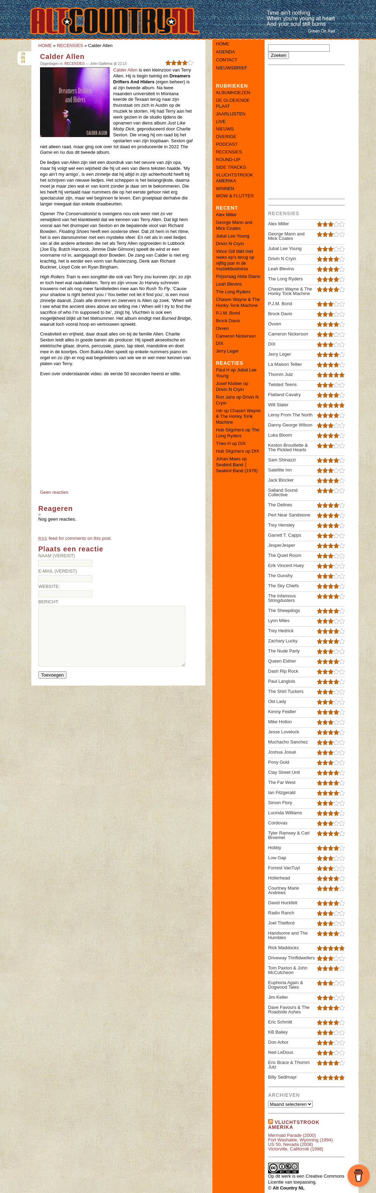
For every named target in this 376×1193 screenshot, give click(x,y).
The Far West (282, 782)
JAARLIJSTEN (230, 113)
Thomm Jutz (280, 374)
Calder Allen (62, 56)
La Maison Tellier (285, 364)
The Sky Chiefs (283, 585)
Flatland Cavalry (284, 394)
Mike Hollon (280, 721)
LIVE (221, 121)
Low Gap (277, 857)
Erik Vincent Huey (286, 565)
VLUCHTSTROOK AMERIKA (234, 177)
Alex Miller (226, 214)
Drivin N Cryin (230, 243)
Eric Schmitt (280, 1022)
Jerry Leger (227, 351)
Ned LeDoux (280, 1052)
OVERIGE (226, 136)
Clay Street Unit (284, 772)
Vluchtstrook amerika (294, 1124)
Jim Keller (278, 997)
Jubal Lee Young (232, 236)
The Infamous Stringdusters (282, 598)
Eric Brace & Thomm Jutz (289, 1065)
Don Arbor (278, 1042)
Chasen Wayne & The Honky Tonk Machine (238, 302)
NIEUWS (225, 128)
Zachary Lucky (283, 640)
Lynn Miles (279, 620)
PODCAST (227, 144)
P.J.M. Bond (228, 313)
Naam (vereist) (56, 555)
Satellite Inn (280, 470)
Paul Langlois (281, 681)
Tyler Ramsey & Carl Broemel (289, 835)
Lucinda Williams (285, 812)
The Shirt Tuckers (286, 691)
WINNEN (225, 188)
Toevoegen (52, 675)
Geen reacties (54, 492)
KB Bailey (278, 1032)
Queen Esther (282, 661)
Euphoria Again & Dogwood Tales (285, 985)
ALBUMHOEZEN (233, 92)
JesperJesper (281, 545)
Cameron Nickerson (236, 336)
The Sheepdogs (284, 610)
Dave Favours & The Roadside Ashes (289, 1009)
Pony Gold (278, 762)
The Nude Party (284, 651)
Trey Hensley (281, 525)
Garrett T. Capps (284, 535)
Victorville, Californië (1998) (295, 1149)
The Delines (280, 504)
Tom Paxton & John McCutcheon (287, 970)
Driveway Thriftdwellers (291, 957)
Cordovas (278, 822)
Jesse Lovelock (283, 731)
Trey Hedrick (280, 630)
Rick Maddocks (283, 947)
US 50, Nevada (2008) (290, 1144)
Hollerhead (279, 878)
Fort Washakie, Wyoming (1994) (300, 1139)
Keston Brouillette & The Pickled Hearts (288, 447)
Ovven (222, 328)
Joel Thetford (281, 923)
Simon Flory (280, 802)
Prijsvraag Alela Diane (238, 276)
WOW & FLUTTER (235, 195)
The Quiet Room (284, 555)
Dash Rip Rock (283, 671)
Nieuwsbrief (231, 67)
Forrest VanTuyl (284, 867)
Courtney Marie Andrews (283, 890)
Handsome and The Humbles (288, 935)
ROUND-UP (228, 159)
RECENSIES (70, 45)
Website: (49, 586)
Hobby (274, 847)
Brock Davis (228, 320)
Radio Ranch (281, 912)
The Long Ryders (233, 291)
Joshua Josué (282, 752)
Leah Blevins (229, 284)
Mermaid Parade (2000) (292, 1135)
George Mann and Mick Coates (234, 225)
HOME (45, 45)
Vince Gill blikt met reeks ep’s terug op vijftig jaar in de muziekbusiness (235, 260)
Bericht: (48, 601)
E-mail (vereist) (57, 571)
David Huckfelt (282, 902)
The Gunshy (280, 575)
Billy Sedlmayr (282, 1077)
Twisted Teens (282, 384)
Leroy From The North (290, 414)
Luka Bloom (280, 435)
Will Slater (278, 404)
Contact (226, 59)
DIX (220, 343)
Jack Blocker (281, 480)
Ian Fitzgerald (282, 792)
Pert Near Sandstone (289, 515)
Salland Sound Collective (283, 492)
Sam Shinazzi (282, 459)
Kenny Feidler (282, 711)
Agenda (225, 51)
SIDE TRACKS (231, 167)
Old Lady (277, 701)
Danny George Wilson (290, 425)
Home (222, 43)
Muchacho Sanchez (288, 742)
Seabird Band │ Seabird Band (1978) (237, 467)
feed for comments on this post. (75, 538)
